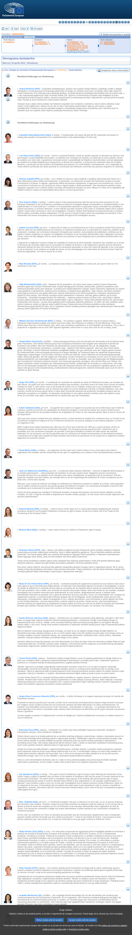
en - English (81, 22)
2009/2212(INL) (18, 34)
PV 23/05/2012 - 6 (42, 42)
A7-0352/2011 (8, 42)
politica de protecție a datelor (114, 928)
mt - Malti (104, 22)
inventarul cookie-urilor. (79, 932)
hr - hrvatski (90, 22)
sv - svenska (128, 22)
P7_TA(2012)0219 (107, 42)
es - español (63, 22)
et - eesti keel (75, 22)
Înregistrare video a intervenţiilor (115, 70)
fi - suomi (125, 22)
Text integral (38, 29)
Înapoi (16, 29)
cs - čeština (66, 22)
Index (6, 29)
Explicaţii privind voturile (77, 46)
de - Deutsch (72, 22)
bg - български (60, 22)
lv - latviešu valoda (95, 22)
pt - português (113, 22)
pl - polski (110, 22)
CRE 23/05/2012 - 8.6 (75, 44)
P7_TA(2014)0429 (107, 44)
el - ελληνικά (78, 22)
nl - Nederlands (107, 22)
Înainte (23, 29)
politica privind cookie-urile (54, 932)
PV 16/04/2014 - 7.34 (75, 50)
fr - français (84, 22)
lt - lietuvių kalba (98, 22)
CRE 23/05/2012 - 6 (42, 44)
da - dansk (69, 22)
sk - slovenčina (119, 22)
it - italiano (93, 22)
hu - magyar (101, 22)
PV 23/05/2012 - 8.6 (75, 42)
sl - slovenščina (122, 22)
